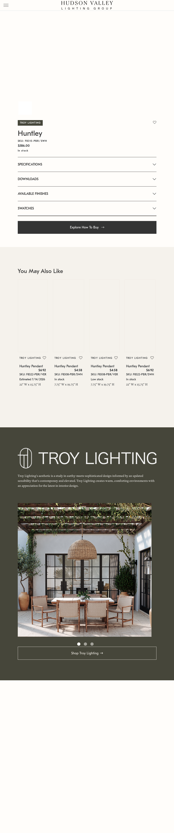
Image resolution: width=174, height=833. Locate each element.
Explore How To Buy (87, 227)
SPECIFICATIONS (30, 164)
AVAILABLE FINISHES (33, 194)
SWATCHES (26, 208)
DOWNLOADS (28, 179)
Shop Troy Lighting (84, 653)
